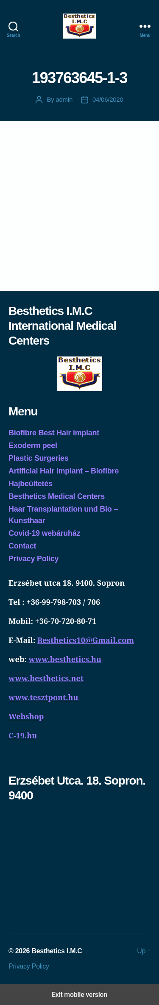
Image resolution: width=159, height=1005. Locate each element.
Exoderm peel (32, 445)
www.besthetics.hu (65, 659)
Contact (22, 546)
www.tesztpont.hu (44, 697)
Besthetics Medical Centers (56, 496)
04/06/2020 (107, 99)
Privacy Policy (33, 558)
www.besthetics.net (46, 678)
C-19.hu (22, 735)
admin (64, 99)
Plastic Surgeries (38, 458)
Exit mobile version (79, 995)
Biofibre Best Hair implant (53, 433)
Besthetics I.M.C (56, 951)
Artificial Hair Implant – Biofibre (63, 471)
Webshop (26, 716)
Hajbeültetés (30, 483)
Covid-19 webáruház (44, 533)
